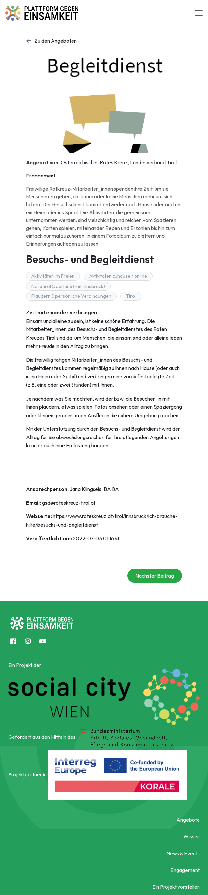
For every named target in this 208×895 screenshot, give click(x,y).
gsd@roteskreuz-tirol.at (68, 502)
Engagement (185, 870)
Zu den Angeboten (51, 40)
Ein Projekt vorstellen (176, 887)
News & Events (183, 853)
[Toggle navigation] (199, 13)
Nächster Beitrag (154, 575)
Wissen (191, 836)
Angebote (188, 819)
